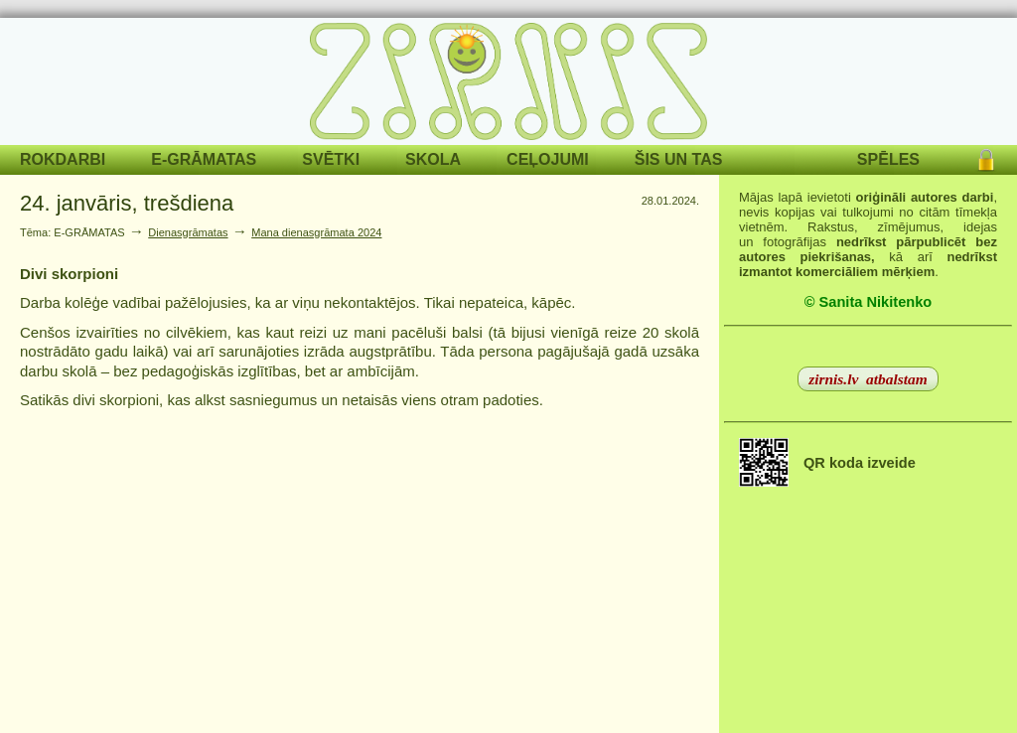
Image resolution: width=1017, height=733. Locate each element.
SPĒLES (888, 159)
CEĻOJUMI (548, 159)
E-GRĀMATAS (203, 159)
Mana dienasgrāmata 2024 (316, 232)
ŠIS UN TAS (679, 159)
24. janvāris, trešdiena (126, 203)
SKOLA (433, 159)
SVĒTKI (331, 159)
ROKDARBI (62, 159)
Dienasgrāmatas (187, 232)
